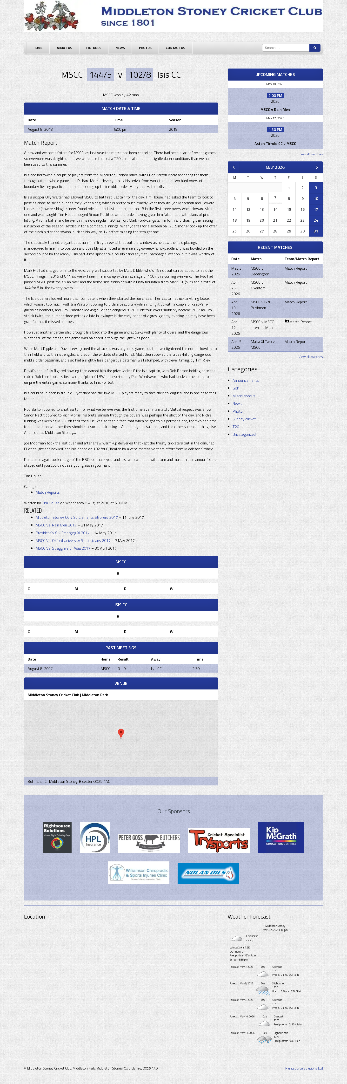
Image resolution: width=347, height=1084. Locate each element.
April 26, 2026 (235, 288)
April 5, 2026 (236, 344)
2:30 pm (199, 668)
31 (316, 231)
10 (316, 198)
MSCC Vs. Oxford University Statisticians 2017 (74, 540)
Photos (145, 47)
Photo (238, 411)
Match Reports (48, 492)
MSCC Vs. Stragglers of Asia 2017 (63, 548)
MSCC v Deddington (260, 271)
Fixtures (93, 47)
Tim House (50, 503)
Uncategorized (244, 434)
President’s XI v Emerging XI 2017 (63, 533)
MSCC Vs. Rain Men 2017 (57, 525)
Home (38, 47)
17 (316, 209)
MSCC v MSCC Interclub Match (263, 324)
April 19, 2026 (235, 307)
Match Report (296, 268)
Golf (236, 388)
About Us (64, 47)
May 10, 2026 (275, 84)
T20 (236, 427)
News (120, 47)
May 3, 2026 (236, 271)
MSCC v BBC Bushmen (261, 305)
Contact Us (175, 47)
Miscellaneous (244, 396)
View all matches (311, 154)
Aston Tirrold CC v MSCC (275, 143)
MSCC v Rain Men (275, 109)
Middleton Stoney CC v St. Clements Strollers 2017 (77, 517)
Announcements (246, 380)
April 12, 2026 (235, 327)
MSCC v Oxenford (258, 285)
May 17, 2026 (275, 118)
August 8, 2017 (40, 668)
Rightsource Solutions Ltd (304, 1068)
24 (316, 220)
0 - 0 (122, 668)
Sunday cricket (244, 419)
